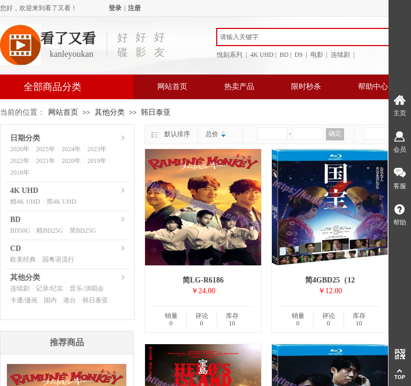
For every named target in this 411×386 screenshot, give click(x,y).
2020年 (71, 161)
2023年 (96, 149)
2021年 (45, 161)
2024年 (71, 149)
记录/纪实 (49, 288)
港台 (69, 300)
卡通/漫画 (23, 300)
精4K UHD (25, 201)
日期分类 (25, 138)
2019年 (96, 161)
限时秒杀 (306, 87)
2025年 (45, 149)
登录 (115, 8)
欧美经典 (23, 259)
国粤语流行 (58, 259)
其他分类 (110, 112)
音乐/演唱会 (86, 288)
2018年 (19, 172)
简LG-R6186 (203, 280)
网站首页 (172, 87)
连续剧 (19, 288)
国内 (50, 300)
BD (15, 220)
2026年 (19, 149)
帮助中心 (373, 87)
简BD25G (83, 230)
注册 (134, 8)
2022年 (19, 161)
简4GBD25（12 (330, 280)
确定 (335, 133)
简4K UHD (62, 201)
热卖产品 (239, 87)
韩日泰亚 (156, 112)
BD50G (20, 230)
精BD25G (49, 230)
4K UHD (24, 191)
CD (15, 248)
